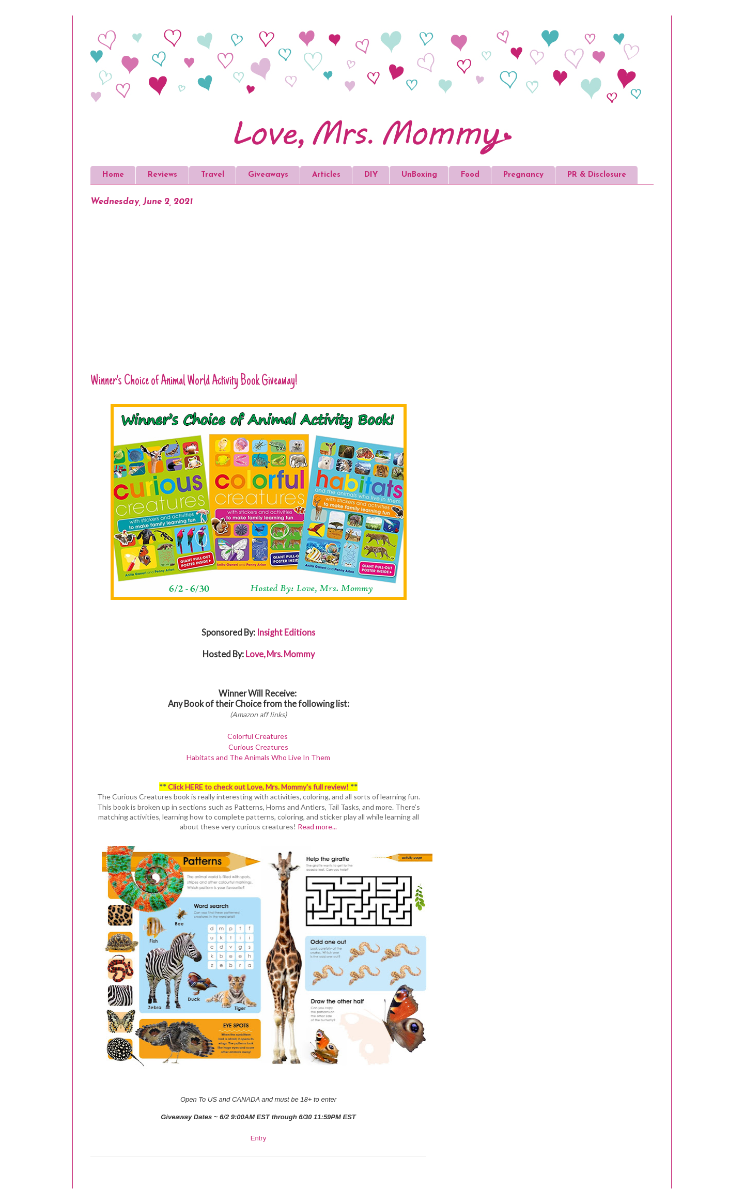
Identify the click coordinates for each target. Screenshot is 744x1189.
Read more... (317, 826)
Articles (326, 175)
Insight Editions (286, 632)
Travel (212, 175)
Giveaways (268, 175)
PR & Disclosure (596, 175)
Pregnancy (523, 175)
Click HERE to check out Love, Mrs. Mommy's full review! (258, 786)
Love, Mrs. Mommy (280, 654)
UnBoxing (419, 175)
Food (470, 175)
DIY (371, 175)
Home (113, 175)
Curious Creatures (258, 747)
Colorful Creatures (257, 736)
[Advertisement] (258, 296)
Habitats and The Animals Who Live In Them (258, 757)
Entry (258, 1138)
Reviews (162, 175)
